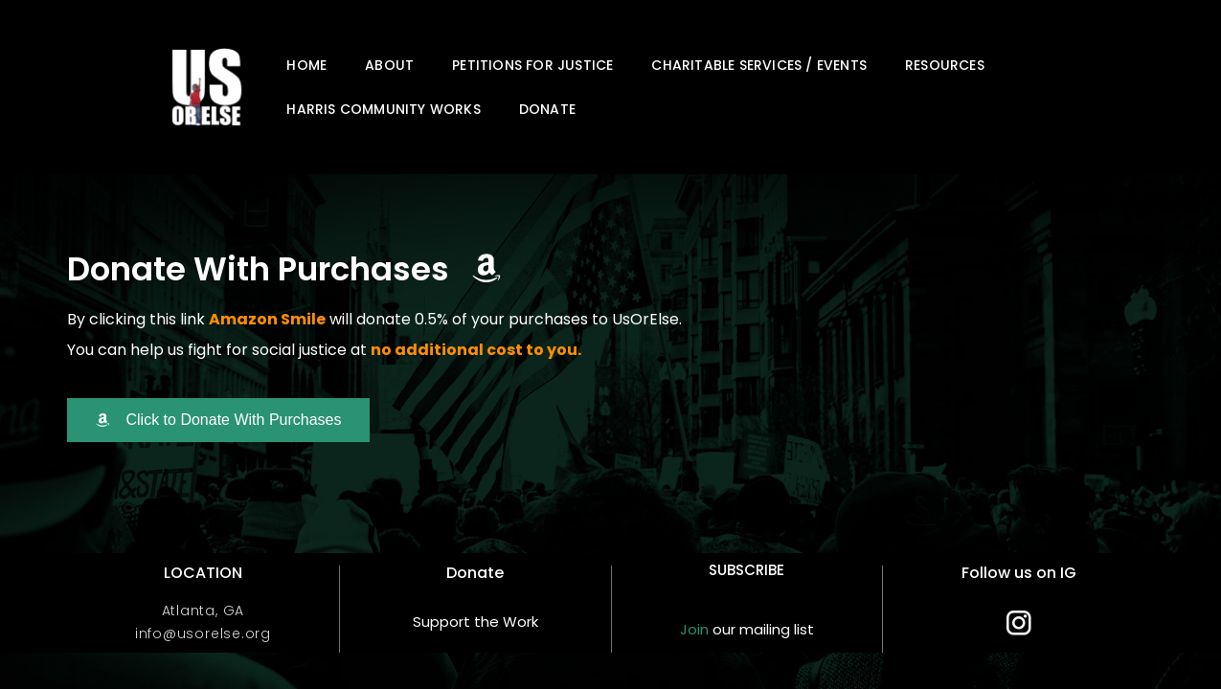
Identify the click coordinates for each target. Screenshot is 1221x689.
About (389, 65)
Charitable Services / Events (759, 65)
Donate (547, 109)
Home (306, 65)
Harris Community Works (383, 109)
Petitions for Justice (532, 65)
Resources (944, 65)
